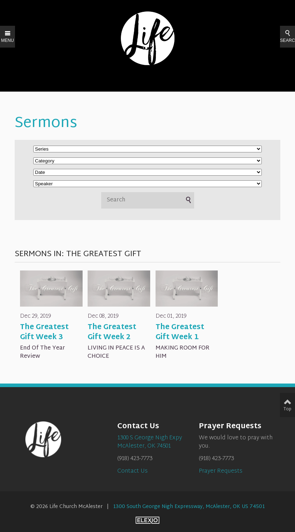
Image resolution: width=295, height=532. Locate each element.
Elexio (147, 520)
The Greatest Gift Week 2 (112, 332)
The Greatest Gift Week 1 (180, 332)
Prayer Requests (220, 471)
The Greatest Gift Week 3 (44, 332)
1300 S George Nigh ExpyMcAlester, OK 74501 (149, 442)
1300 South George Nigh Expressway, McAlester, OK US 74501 (189, 506)
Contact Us (132, 471)
